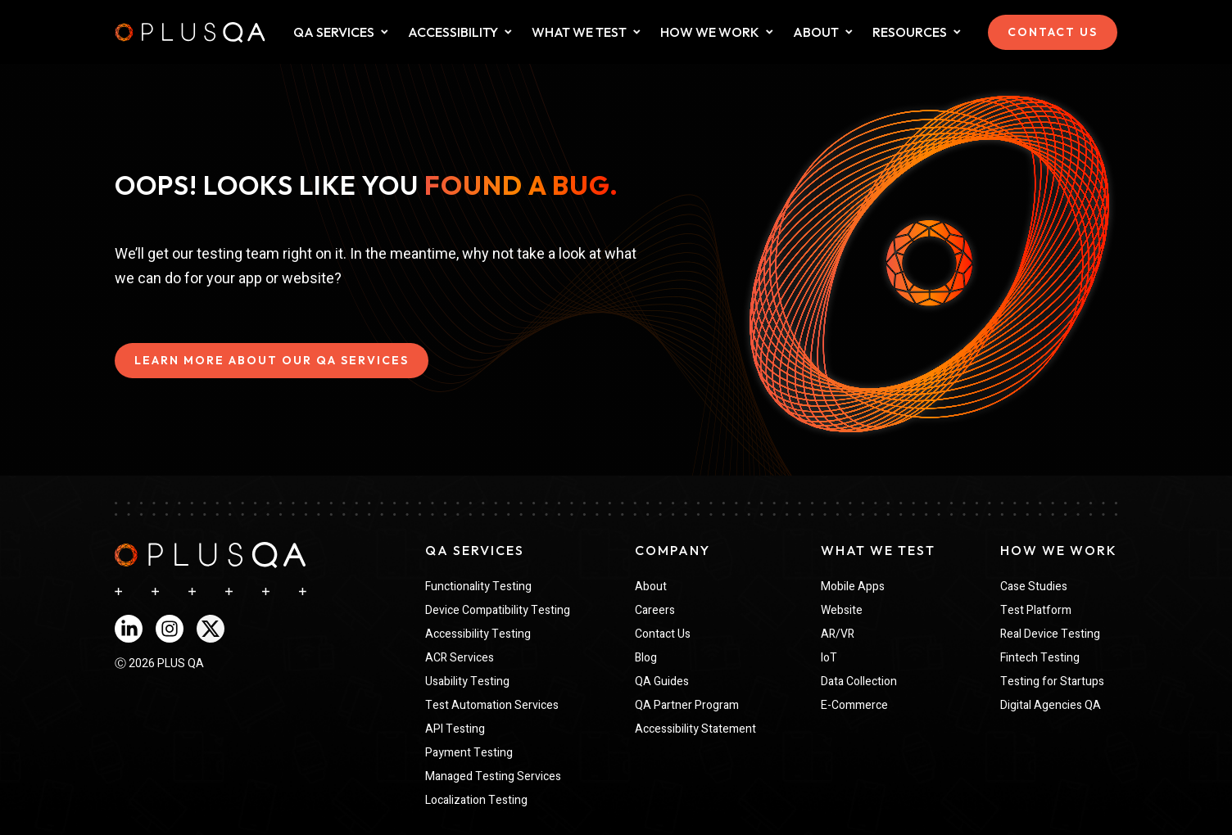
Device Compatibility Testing (497, 610)
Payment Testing (469, 752)
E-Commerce (854, 705)
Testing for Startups (1052, 681)
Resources (909, 32)
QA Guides (662, 681)
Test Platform (1035, 610)
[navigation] (210, 555)
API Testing (455, 729)
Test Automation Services (492, 705)
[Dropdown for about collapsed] (849, 32)
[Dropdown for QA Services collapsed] (385, 32)
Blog (646, 657)
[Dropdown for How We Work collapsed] (770, 32)
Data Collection (859, 681)
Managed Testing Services (493, 776)
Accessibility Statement (695, 729)
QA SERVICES (333, 32)
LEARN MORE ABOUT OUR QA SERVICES (271, 360)
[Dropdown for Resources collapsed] (957, 32)
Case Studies (1033, 586)
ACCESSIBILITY (453, 32)
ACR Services (459, 657)
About (651, 586)
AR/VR (837, 634)
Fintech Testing (1040, 657)
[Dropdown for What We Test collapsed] (508, 32)
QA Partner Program (687, 705)
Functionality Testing (478, 586)
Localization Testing (476, 800)
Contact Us (663, 634)
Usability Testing (467, 681)
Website (842, 610)
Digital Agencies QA (1050, 705)
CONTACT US (1053, 32)
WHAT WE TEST (579, 32)
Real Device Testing (1050, 634)
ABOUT (816, 32)
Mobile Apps (853, 586)
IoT (829, 657)
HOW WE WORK (709, 32)
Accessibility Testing (478, 634)
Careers (655, 610)
